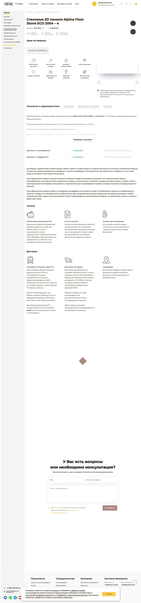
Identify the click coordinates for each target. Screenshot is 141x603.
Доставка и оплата (64, 4)
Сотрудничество (65, 579)
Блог (77, 4)
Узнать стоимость (37, 51)
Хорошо (109, 594)
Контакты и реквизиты (90, 583)
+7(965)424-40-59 (111, 585)
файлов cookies (78, 591)
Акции (33, 585)
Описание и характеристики (43, 106)
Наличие (69, 106)
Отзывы (107, 106)
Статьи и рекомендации (40, 583)
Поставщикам (61, 583)
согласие (57, 522)
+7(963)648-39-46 (127, 585)
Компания (86, 579)
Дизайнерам (61, 585)
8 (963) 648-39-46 (105, 3)
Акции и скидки (47, 4)
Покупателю (38, 579)
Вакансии (84, 585)
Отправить (110, 523)
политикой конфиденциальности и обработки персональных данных (56, 595)
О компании (33, 4)
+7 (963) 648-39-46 (13, 587)
